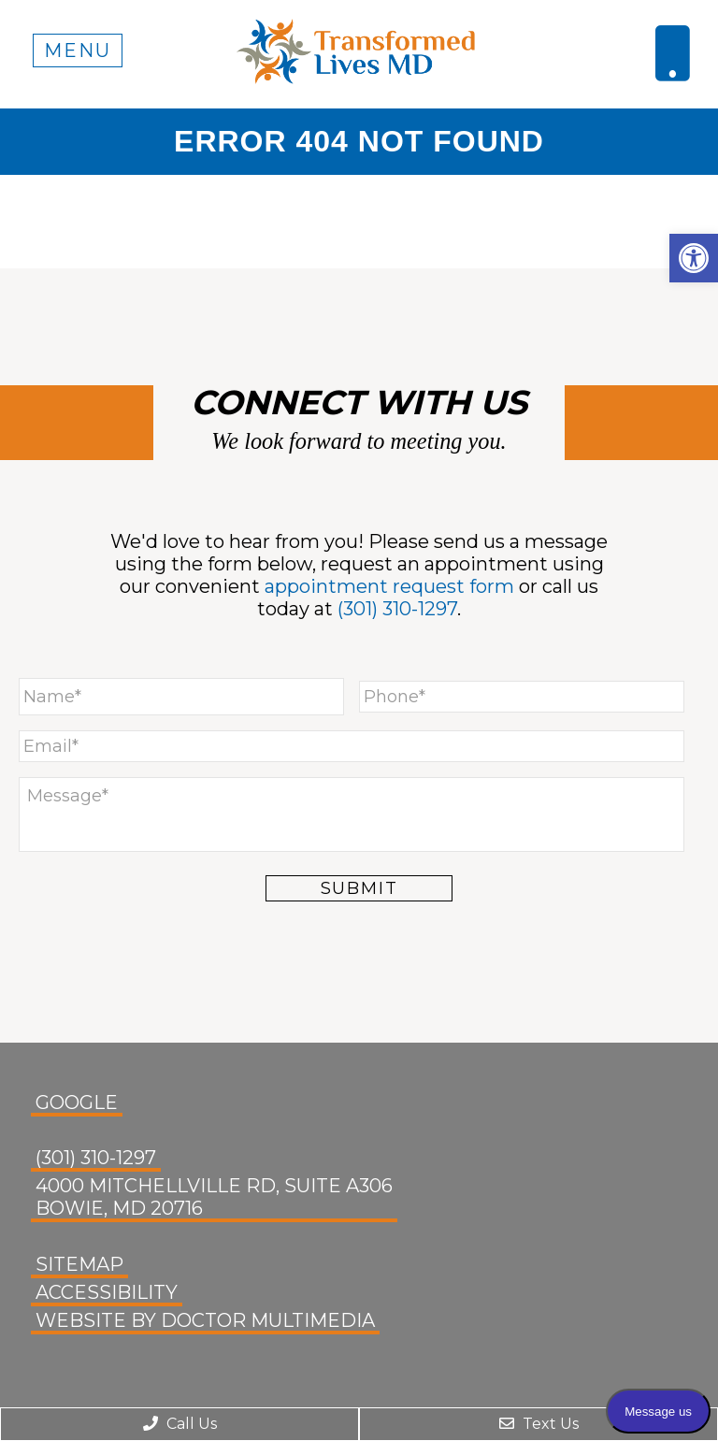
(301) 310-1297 (397, 609)
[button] (693, 258)
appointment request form (389, 586)
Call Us (180, 1424)
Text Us (539, 1424)
